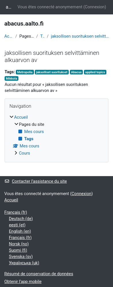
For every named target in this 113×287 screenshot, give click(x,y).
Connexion (95, 6)
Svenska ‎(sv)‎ (21, 256)
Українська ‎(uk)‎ (24, 262)
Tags (42, 36)
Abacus (76, 72)
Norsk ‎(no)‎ (19, 243)
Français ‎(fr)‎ (15, 212)
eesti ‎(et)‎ (17, 225)
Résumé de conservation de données (38, 273)
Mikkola (11, 78)
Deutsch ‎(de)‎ (21, 218)
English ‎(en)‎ (20, 231)
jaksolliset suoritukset (52, 72)
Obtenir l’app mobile (22, 281)
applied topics (95, 72)
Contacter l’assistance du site (35, 181)
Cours (24, 153)
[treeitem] (56, 135)
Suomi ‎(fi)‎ (18, 250)
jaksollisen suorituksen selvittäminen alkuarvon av (80, 36)
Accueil (8, 36)
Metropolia (24, 72)
